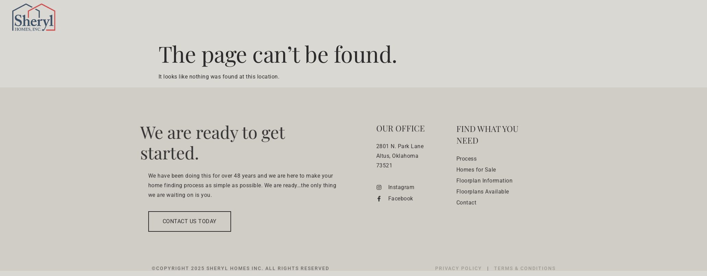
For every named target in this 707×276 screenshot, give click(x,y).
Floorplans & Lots (570, 19)
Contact (674, 19)
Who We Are (385, 19)
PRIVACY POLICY (459, 272)
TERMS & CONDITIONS (525, 272)
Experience (633, 19)
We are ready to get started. (201, 142)
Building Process (440, 19)
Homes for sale (502, 19)
